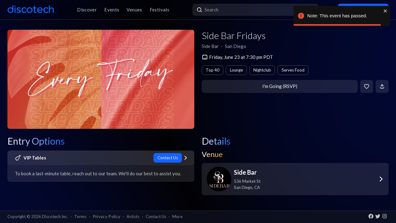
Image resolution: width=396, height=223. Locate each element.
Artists (133, 216)
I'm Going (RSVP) (279, 86)
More (177, 216)
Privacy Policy (107, 216)
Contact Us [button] (156, 216)
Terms (80, 216)
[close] (385, 10)
